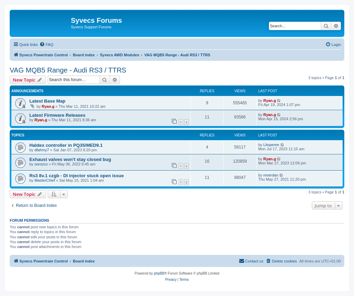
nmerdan (270, 175)
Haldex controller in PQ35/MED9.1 (66, 145)
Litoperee (271, 145)
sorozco (41, 164)
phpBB (159, 273)
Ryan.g (48, 106)
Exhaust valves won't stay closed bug (70, 159)
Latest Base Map (47, 101)
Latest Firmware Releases (57, 115)
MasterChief (45, 180)
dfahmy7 (42, 150)
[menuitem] (46, 44)
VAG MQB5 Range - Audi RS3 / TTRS (68, 70)
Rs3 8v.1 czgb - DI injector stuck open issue (76, 175)
